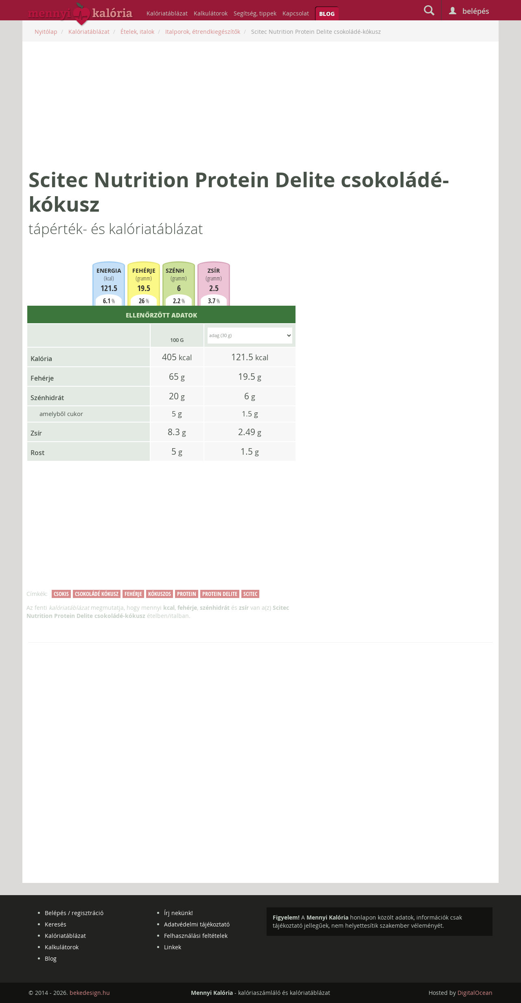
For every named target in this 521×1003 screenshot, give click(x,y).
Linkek (172, 947)
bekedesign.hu (90, 992)
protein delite (219, 594)
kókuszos (159, 594)
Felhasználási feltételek (196, 935)
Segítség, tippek (255, 13)
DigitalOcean (475, 992)
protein (186, 594)
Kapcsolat (295, 13)
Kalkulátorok (211, 13)
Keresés (55, 924)
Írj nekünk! (178, 913)
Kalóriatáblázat (167, 13)
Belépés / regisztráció (74, 913)
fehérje (133, 594)
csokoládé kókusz (96, 594)
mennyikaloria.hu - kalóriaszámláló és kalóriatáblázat (80, 15)
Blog (327, 13)
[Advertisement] (260, 105)
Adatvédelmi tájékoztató (197, 924)
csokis (61, 594)
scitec (250, 594)
